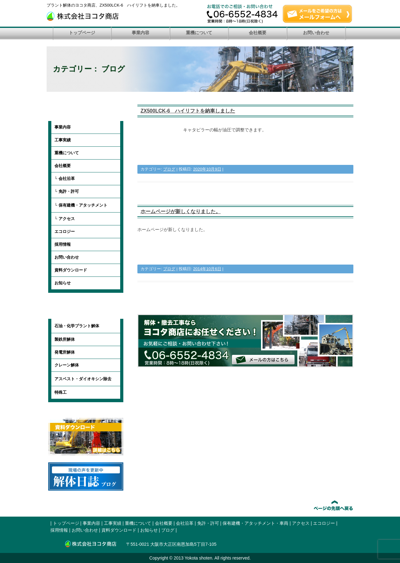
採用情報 (62, 244)
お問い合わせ (316, 32)
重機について (199, 32)
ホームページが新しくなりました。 (181, 211)
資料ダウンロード (70, 270)
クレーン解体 (66, 365)
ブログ (169, 169)
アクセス (301, 523)
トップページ (82, 32)
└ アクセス (64, 218)
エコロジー (64, 231)
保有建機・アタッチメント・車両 (255, 523)
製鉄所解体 (64, 339)
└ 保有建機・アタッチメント (80, 205)
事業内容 (140, 32)
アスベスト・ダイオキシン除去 (82, 378)
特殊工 (60, 392)
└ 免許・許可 (66, 191)
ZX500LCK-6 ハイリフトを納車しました (188, 110)
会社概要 (257, 32)
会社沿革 (184, 523)
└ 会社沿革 (64, 178)
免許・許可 (208, 523)
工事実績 (62, 140)
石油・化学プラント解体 (76, 326)
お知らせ (62, 283)
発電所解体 (64, 352)
